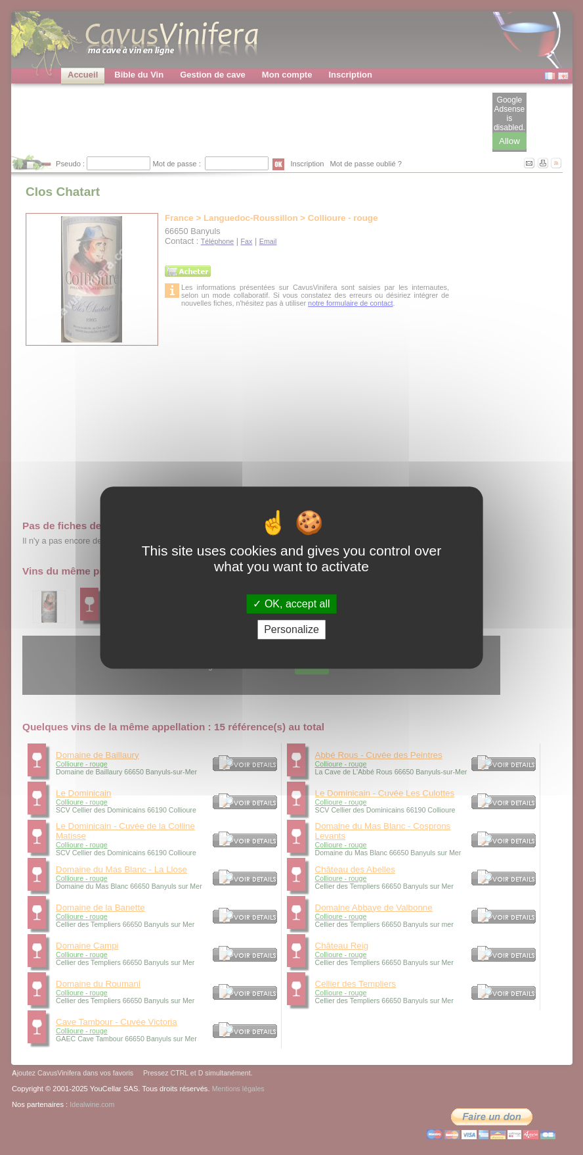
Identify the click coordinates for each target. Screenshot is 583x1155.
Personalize (291, 629)
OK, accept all (291, 603)
